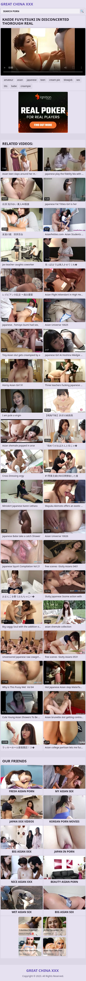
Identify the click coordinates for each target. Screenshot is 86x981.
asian (20, 79)
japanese (32, 79)
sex (78, 79)
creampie (26, 86)
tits (5, 86)
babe (14, 86)
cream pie (54, 79)
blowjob (68, 79)
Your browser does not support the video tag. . (43, 51)
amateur (8, 79)
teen (42, 79)
